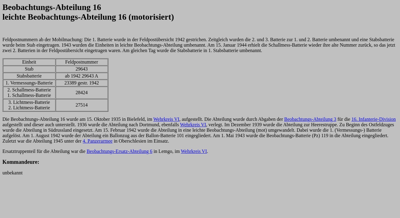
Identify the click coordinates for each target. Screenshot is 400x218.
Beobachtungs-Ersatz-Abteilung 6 (119, 151)
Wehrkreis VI (166, 119)
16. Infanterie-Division (373, 119)
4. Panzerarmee (98, 141)
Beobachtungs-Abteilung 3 (310, 119)
